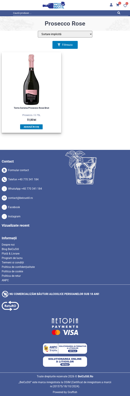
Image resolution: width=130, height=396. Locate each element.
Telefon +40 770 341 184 (23, 179)
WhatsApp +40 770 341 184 (25, 188)
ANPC (5, 280)
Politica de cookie (12, 271)
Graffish (72, 392)
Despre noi (8, 244)
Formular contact (18, 170)
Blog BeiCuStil (10, 249)
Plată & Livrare (10, 253)
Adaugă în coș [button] (31, 127)
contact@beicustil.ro (20, 198)
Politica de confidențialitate (18, 267)
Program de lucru (12, 258)
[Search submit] (119, 13)
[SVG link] (54, 5)
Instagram (14, 216)
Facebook (14, 207)
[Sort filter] (65, 34)
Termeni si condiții (13, 262)
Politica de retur (11, 275)
